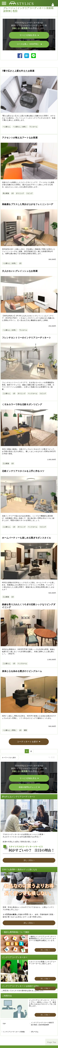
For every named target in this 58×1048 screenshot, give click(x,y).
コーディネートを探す (27, 708)
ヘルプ (43, 1025)
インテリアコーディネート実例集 (14, 998)
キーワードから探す (9, 724)
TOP (4, 990)
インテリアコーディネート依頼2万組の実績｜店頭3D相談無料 (42, 990)
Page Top (51, 1009)
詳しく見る (28, 827)
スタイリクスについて (15, 1025)
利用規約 (15, 1032)
